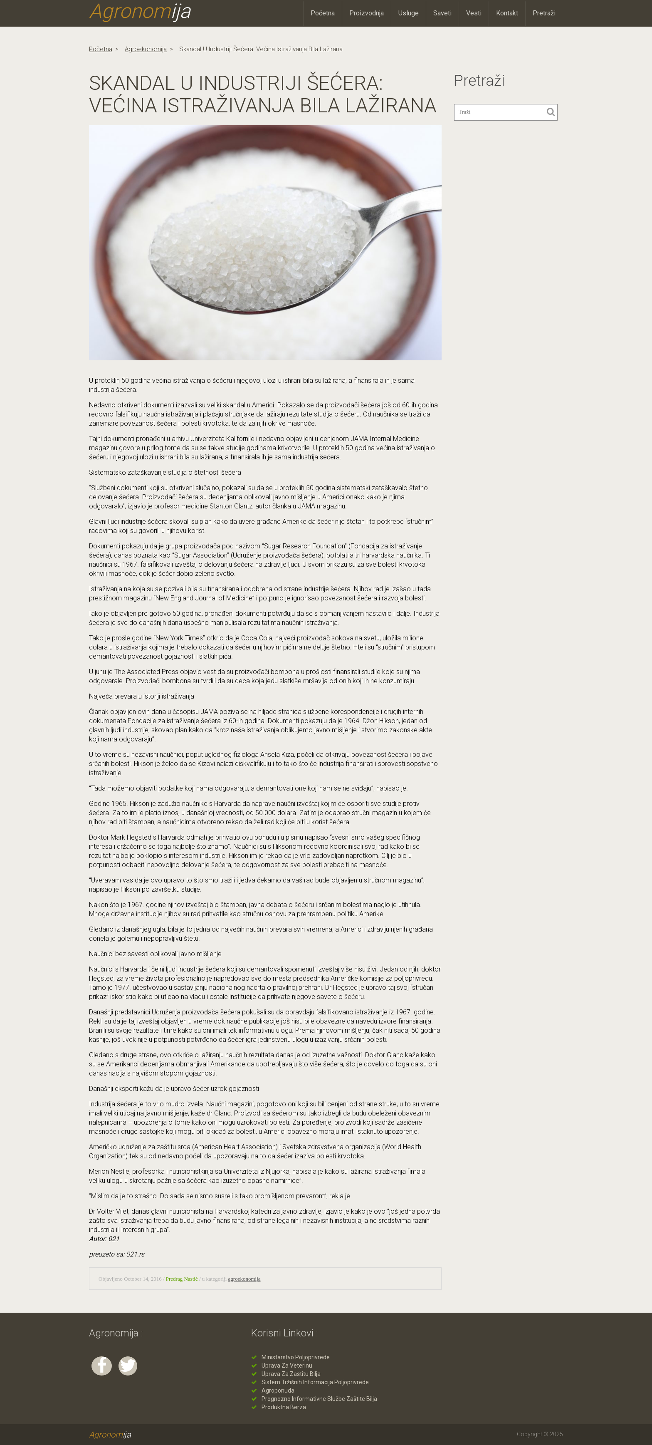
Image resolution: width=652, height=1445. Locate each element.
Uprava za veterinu (287, 1365)
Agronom (139, 11)
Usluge (408, 13)
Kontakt (507, 13)
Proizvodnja (366, 13)
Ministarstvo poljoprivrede (296, 1357)
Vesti (474, 13)
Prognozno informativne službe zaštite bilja (319, 1398)
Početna (323, 13)
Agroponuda (278, 1390)
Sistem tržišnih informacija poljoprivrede (315, 1382)
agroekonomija (146, 49)
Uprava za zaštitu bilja (291, 1374)
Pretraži (544, 13)
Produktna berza (284, 1407)
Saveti (442, 13)
